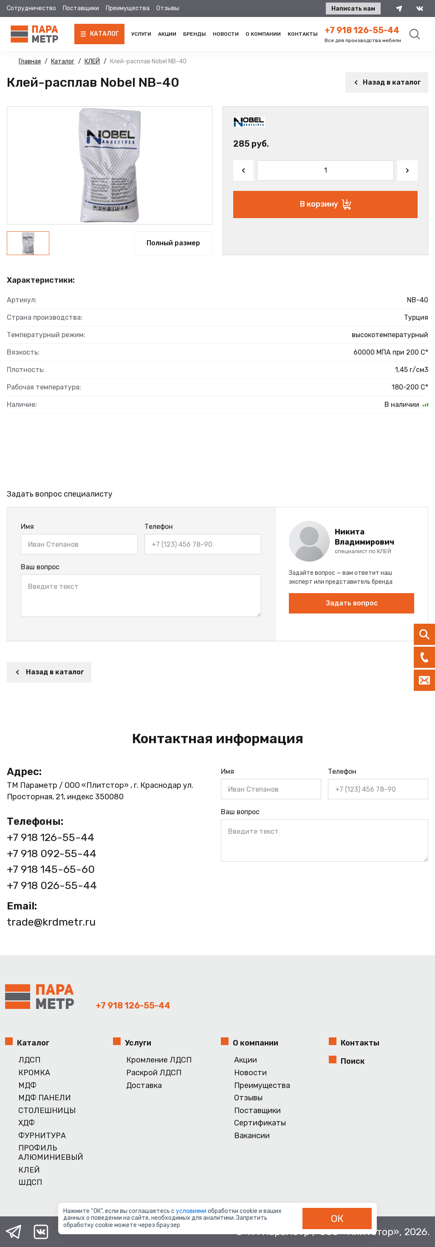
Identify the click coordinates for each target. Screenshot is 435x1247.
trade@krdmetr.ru (51, 922)
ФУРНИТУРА (42, 1135)
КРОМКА (34, 1072)
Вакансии (252, 1135)
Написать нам (353, 8)
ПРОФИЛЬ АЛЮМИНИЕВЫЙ (50, 1153)
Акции (167, 34)
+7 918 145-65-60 (51, 869)
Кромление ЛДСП (159, 1060)
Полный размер (173, 243)
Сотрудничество (31, 8)
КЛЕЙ (29, 1170)
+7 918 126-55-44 (362, 30)
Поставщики (81, 8)
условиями (192, 1211)
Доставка (144, 1085)
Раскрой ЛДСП (153, 1072)
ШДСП (30, 1182)
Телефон (158, 527)
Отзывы (167, 8)
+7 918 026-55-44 (52, 885)
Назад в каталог (387, 82)
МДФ (27, 1085)
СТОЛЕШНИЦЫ (47, 1110)
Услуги (141, 34)
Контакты (303, 34)
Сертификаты (260, 1123)
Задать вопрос (352, 603)
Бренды (194, 34)
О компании (263, 34)
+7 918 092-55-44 (51, 853)
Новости (226, 34)
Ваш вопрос (40, 567)
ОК (337, 1218)
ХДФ (26, 1123)
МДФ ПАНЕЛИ (44, 1098)
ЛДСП (29, 1060)
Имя (27, 527)
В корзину (325, 204)
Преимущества (128, 8)
